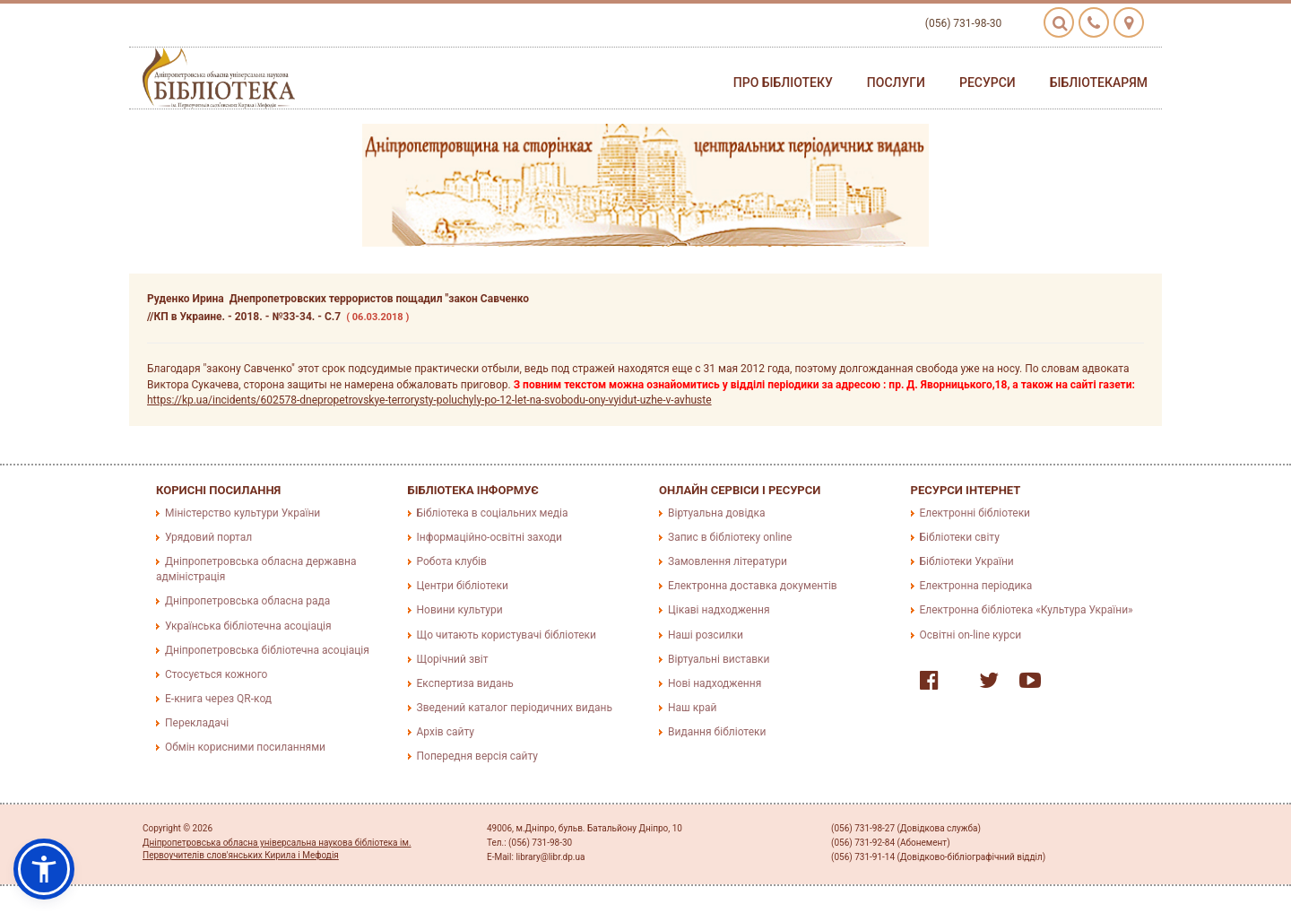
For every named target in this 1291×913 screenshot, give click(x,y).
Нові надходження (714, 683)
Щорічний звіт (453, 659)
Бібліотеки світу (960, 537)
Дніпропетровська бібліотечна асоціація (267, 650)
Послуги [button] (896, 82)
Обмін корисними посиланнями (245, 747)
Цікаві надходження (719, 610)
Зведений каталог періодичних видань (514, 707)
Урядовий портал (208, 537)
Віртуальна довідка (717, 513)
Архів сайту (445, 732)
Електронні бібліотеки (975, 513)
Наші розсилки (705, 635)
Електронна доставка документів (752, 585)
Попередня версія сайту (478, 756)
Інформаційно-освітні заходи (489, 537)
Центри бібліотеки (462, 585)
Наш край (692, 707)
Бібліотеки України (967, 561)
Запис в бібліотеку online (730, 537)
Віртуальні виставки (718, 659)
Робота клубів (452, 561)
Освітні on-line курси (971, 635)
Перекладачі (197, 723)
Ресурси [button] (987, 82)
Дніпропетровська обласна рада (247, 601)
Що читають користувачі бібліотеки (506, 635)
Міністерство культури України (242, 513)
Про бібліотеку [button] (783, 82)
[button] (44, 869)
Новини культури (460, 610)
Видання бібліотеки (717, 732)
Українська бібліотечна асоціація (248, 626)
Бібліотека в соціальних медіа (492, 513)
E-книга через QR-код (218, 698)
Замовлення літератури (727, 561)
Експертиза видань (465, 683)
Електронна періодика (976, 585)
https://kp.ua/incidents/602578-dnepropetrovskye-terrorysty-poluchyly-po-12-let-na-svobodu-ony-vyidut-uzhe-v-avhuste (429, 400)
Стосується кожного (216, 674)
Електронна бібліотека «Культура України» (1026, 610)
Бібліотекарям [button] (1099, 82)
